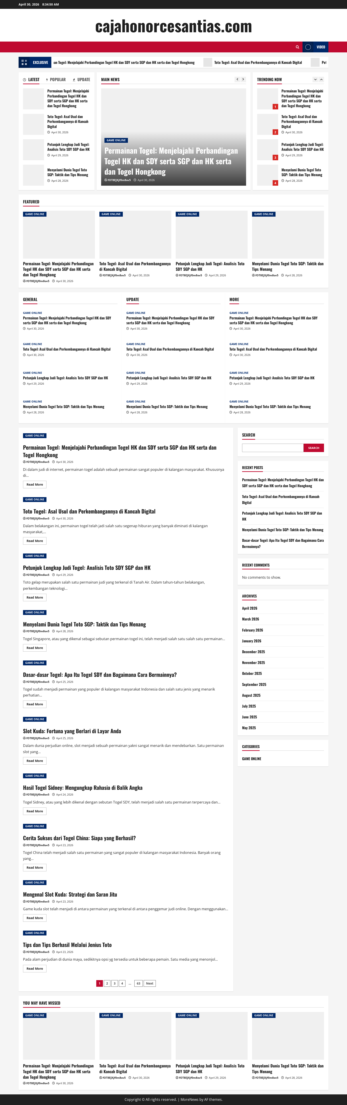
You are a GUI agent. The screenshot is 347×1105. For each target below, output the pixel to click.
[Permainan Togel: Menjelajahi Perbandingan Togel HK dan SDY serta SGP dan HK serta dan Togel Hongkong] (59, 235)
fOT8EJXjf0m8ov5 (119, 180)
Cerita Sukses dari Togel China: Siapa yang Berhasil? (79, 838)
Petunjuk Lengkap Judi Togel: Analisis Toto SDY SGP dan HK (33, 149)
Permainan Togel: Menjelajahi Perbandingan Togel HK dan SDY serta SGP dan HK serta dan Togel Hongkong (129, 62)
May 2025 (249, 727)
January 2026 (251, 640)
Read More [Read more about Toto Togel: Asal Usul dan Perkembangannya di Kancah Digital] (36, 541)
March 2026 (250, 619)
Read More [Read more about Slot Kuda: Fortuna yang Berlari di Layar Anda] (36, 761)
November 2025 (253, 662)
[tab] (31, 80)
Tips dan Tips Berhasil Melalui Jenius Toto (67, 945)
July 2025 (249, 706)
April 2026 (249, 608)
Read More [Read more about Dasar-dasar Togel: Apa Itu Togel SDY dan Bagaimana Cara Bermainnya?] (36, 705)
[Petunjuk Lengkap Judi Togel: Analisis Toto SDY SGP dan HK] (212, 235)
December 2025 (253, 651)
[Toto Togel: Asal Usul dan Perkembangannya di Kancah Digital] (135, 235)
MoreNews (190, 1099)
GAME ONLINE (116, 140)
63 (138, 983)
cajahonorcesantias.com (173, 25)
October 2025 (252, 673)
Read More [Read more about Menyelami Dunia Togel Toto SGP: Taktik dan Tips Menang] (36, 648)
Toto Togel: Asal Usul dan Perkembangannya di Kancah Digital (269, 62)
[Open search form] (297, 47)
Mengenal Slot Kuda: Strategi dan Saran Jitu (70, 894)
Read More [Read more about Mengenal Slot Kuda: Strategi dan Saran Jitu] (36, 919)
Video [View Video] (314, 47)
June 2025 (249, 716)
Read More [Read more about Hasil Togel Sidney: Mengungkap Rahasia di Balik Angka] (36, 812)
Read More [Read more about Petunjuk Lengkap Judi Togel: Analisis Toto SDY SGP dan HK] (36, 598)
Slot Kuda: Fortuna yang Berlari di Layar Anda (72, 731)
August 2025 (251, 695)
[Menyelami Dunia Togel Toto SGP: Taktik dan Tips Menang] (288, 235)
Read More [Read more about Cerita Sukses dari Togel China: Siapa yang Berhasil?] (36, 868)
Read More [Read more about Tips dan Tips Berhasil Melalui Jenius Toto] (36, 969)
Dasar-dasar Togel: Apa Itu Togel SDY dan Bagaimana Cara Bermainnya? (100, 674)
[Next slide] (243, 79)
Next (149, 983)
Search (248, 435)
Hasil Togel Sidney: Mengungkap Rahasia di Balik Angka (83, 787)
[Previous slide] (237, 79)
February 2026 (252, 630)
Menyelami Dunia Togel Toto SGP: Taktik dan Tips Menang (33, 175)
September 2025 (254, 684)
